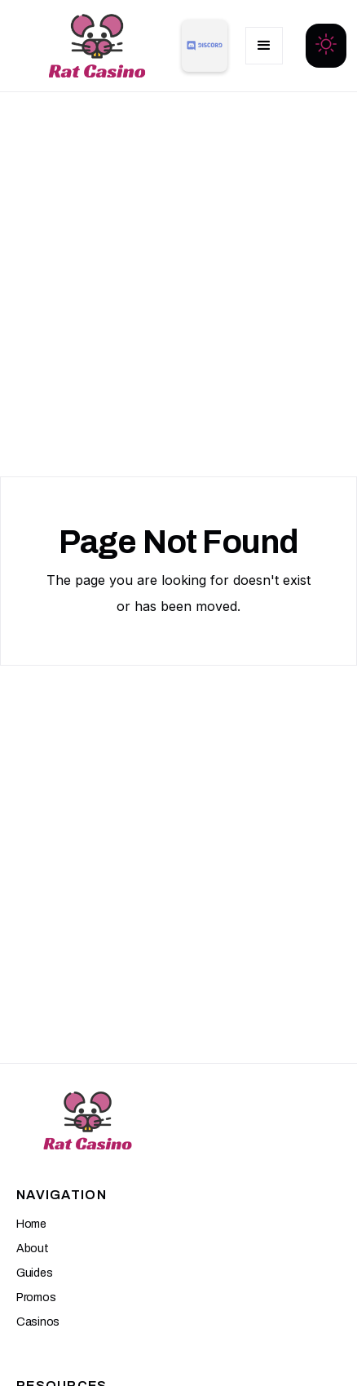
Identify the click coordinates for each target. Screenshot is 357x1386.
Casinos (38, 1322)
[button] (264, 45)
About (32, 1248)
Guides (34, 1273)
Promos (35, 1297)
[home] (93, 45)
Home (31, 1224)
